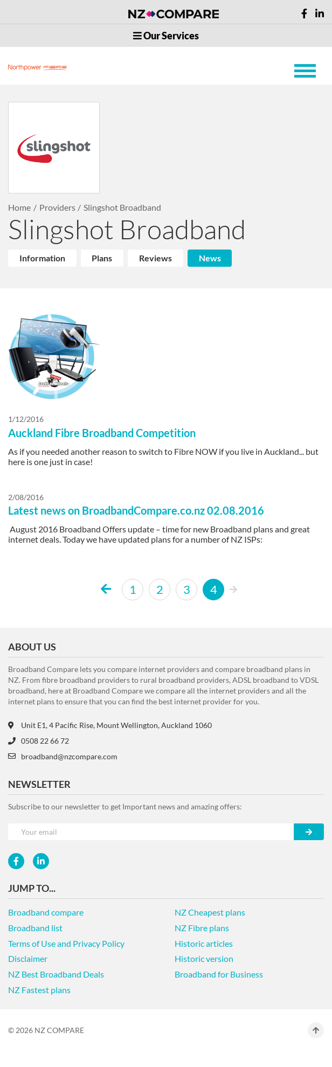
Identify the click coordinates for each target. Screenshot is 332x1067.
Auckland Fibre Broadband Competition (102, 432)
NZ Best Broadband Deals (56, 974)
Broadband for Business (219, 974)
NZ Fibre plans (202, 928)
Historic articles (204, 943)
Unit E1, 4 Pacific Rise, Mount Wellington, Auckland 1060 (110, 725)
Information (42, 258)
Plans (102, 258)
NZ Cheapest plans (210, 912)
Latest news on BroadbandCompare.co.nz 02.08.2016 (136, 510)
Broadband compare (46, 912)
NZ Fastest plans (39, 990)
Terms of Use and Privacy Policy (66, 943)
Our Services (166, 35)
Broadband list (35, 928)
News (210, 258)
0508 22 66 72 (38, 740)
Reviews (155, 258)
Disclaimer (27, 958)
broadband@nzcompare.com (62, 756)
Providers (57, 207)
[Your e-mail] (151, 831)
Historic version (204, 958)
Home (19, 207)
